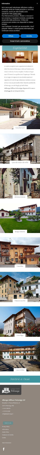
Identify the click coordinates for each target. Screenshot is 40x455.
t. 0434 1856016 (6, 408)
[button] (37, 3)
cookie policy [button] (17, 14)
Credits (4, 438)
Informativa (5, 429)
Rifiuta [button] (11, 36)
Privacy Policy (5, 426)
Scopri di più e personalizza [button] (20, 41)
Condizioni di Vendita (7, 435)
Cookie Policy (5, 432)
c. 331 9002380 (6, 411)
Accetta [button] (29, 36)
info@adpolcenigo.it (7, 414)
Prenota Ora (8, 425)
